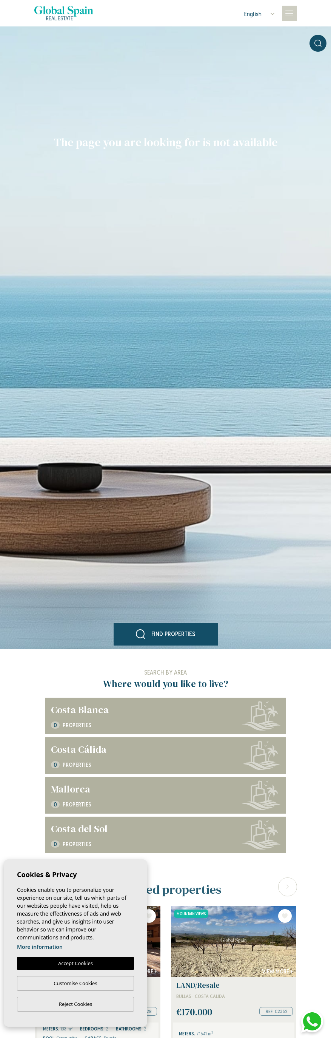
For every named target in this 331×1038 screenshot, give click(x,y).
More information (40, 946)
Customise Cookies (75, 983)
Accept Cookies (75, 963)
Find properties (166, 634)
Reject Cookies (75, 1004)
